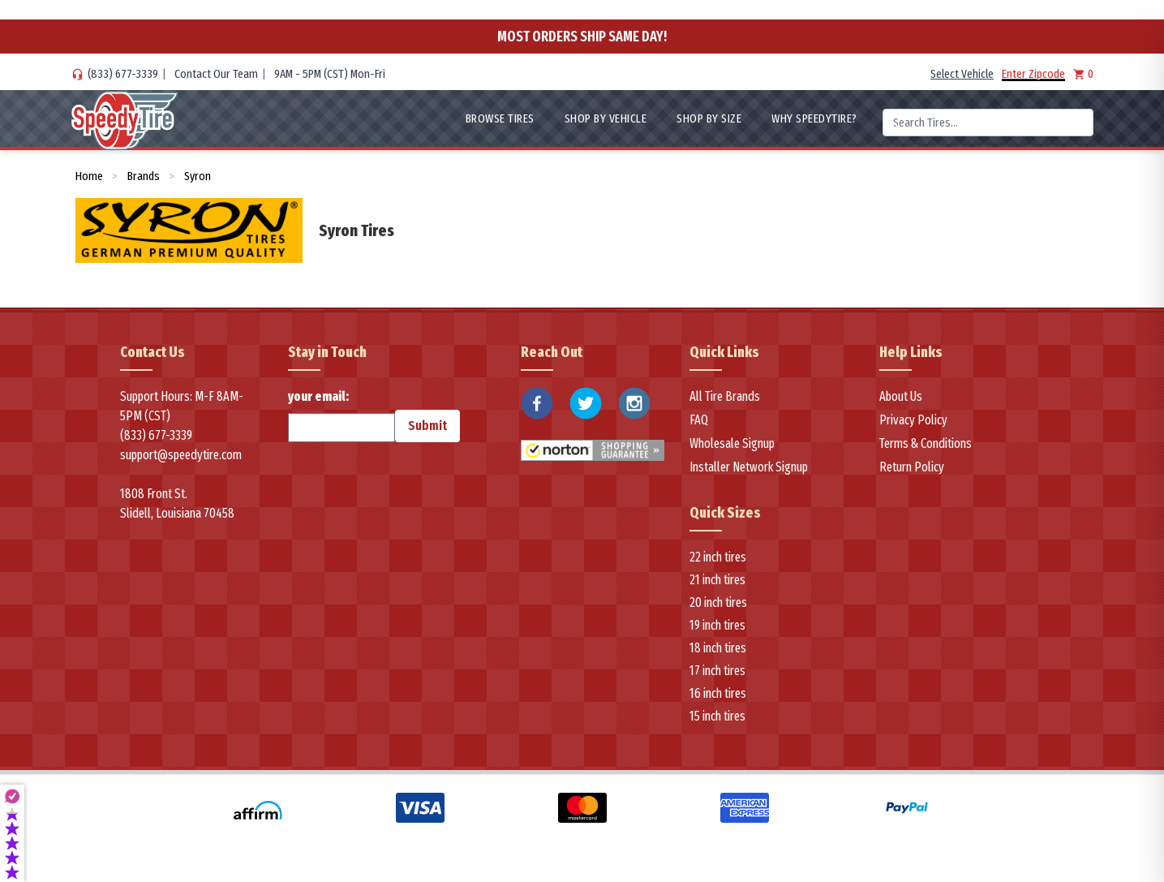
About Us (900, 396)
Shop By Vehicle (606, 118)
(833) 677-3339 (123, 74)
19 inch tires (717, 625)
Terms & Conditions (925, 443)
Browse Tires (500, 118)
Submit (427, 425)
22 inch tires (717, 557)
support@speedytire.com (181, 455)
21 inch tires (717, 579)
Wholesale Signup (732, 443)
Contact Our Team (216, 74)
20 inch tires (718, 602)
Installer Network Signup (748, 467)
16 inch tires (717, 693)
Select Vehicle (962, 74)
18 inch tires (717, 648)
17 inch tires (717, 670)
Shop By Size (708, 118)
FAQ (698, 420)
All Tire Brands (724, 396)
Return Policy (911, 467)
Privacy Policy (913, 420)
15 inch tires (717, 716)
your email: (341, 415)
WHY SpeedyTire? (814, 118)
